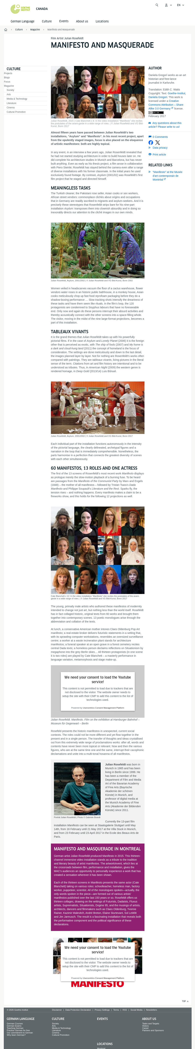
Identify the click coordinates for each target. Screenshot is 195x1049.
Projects (8, 73)
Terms (116, 1010)
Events (102, 1019)
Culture (47, 21)
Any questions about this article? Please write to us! (164, 124)
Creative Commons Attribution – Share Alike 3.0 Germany (165, 104)
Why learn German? (16, 1035)
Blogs (7, 77)
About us (82, 21)
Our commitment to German (20, 1033)
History (145, 1026)
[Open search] (157, 5)
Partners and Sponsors (153, 1030)
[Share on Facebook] (150, 142)
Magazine (9, 86)
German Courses (15, 1023)
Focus (7, 81)
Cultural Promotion (16, 112)
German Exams (14, 1026)
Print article (159, 154)
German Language (22, 21)
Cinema (10, 107)
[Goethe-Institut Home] (20, 9)
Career (145, 1028)
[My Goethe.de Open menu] (168, 5)
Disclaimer (57, 1010)
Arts (9, 94)
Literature (11, 103)
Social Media (136, 1010)
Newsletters (151, 1010)
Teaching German (15, 1028)
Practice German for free (18, 1030)
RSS (125, 1010)
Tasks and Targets (150, 1023)
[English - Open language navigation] (181, 5)
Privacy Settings (102, 1010)
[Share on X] (157, 142)
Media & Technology (17, 99)
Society (10, 90)
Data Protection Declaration (78, 1010)
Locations (102, 21)
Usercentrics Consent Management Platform (103, 708)
